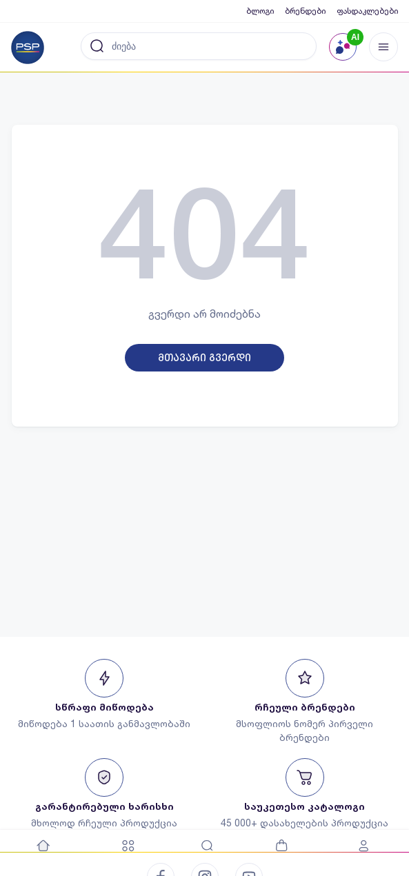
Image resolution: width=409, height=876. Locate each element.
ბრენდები (305, 11)
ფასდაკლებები (367, 11)
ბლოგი (260, 11)
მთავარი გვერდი (204, 357)
